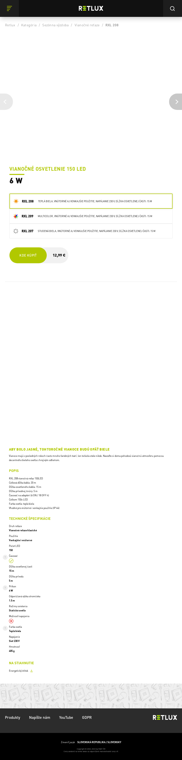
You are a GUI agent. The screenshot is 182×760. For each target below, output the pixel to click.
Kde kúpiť (28, 255)
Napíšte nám (39, 717)
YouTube (66, 717)
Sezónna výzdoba (55, 25)
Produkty (12, 717)
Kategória (29, 25)
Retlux (10, 25)
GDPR (87, 717)
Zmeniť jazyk (91, 742)
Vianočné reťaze (87, 25)
